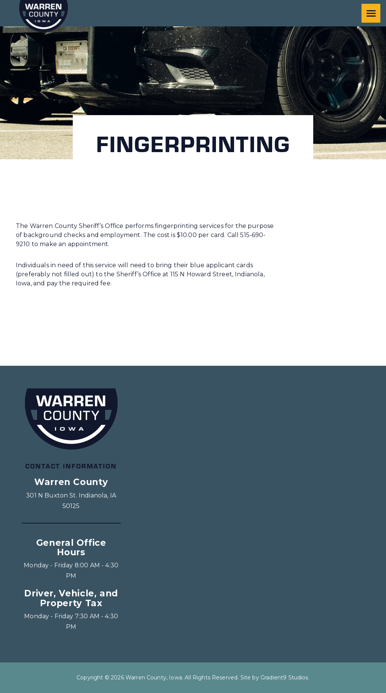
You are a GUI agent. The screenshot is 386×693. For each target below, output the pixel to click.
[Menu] (370, 13)
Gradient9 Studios (284, 677)
